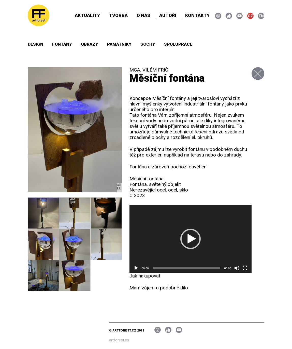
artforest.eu (119, 340)
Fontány (62, 44)
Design (35, 44)
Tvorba (118, 15)
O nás (143, 15)
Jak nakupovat (144, 276)
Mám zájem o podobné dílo (158, 288)
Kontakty (197, 15)
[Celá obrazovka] (244, 268)
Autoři (167, 15)
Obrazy (89, 44)
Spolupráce (178, 44)
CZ (250, 16)
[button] (190, 239)
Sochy (147, 44)
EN (261, 16)
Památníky (119, 44)
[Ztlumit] (236, 268)
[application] (190, 239)
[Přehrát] (136, 268)
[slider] (186, 268)
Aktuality (87, 15)
